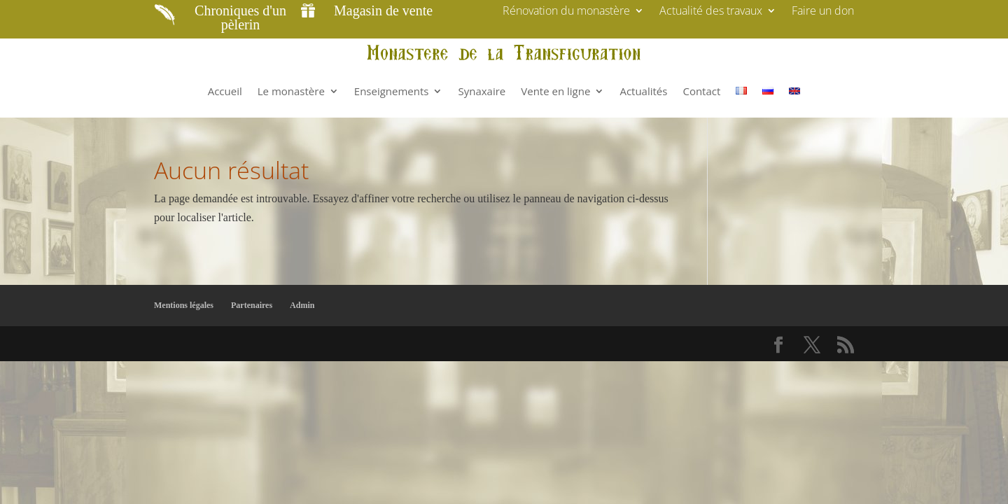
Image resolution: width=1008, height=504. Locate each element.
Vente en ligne (555, 91)
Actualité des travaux (710, 12)
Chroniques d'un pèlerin (240, 17)
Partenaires (251, 305)
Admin (302, 305)
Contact (701, 91)
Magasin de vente (383, 10)
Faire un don (823, 12)
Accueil (225, 91)
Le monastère (291, 91)
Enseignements (391, 91)
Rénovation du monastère (566, 12)
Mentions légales (184, 305)
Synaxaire (481, 91)
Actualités (643, 91)
